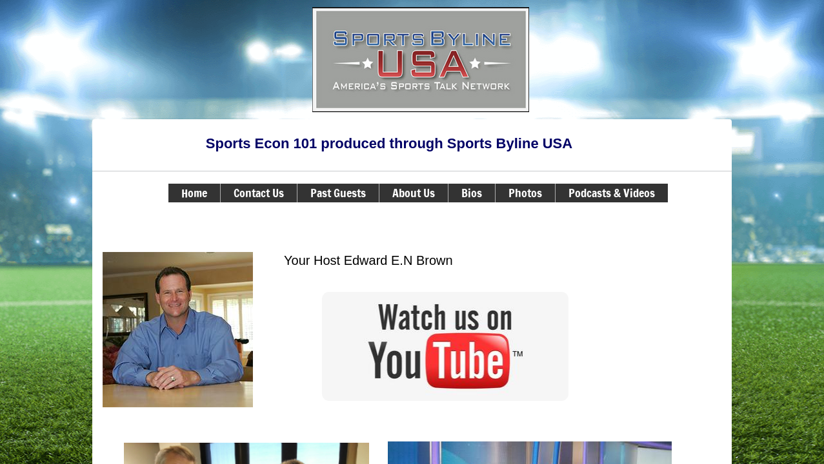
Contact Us (259, 192)
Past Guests (338, 192)
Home (194, 192)
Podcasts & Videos (611, 192)
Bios (471, 192)
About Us (413, 192)
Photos (525, 192)
